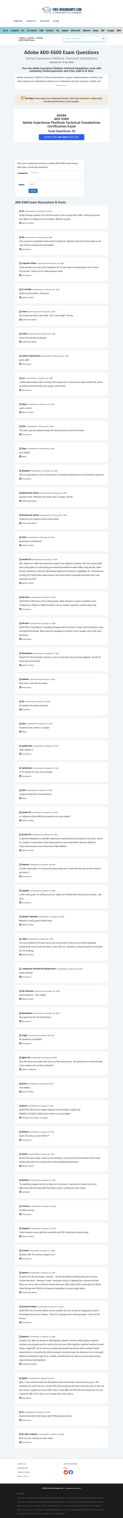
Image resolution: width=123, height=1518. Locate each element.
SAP (103, 30)
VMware (87, 30)
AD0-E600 (27, 40)
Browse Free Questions (61, 137)
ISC (23, 30)
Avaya (96, 30)
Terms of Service (23, 1472)
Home (22, 38)
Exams (31, 38)
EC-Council (32, 30)
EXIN (41, 30)
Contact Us (21, 1464)
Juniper (65, 30)
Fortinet (50, 30)
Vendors (18, 21)
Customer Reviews (70, 1464)
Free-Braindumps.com (55, 1488)
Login (56, 21)
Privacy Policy (22, 1476)
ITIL (58, 30)
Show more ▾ (61, 85)
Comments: (22, 173)
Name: (22, 185)
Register (44, 21)
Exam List (31, 21)
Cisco (5, 30)
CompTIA (15, 30)
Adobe (40, 38)
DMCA (65, 1468)
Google (111, 30)
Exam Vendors (22, 1468)
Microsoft (76, 30)
